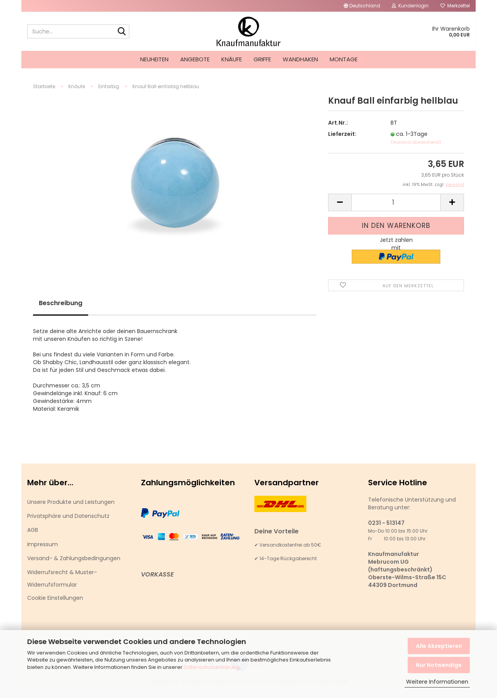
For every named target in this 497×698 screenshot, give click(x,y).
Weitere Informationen (437, 682)
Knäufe (231, 59)
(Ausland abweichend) (416, 149)
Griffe (262, 59)
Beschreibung (60, 310)
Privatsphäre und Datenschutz (68, 523)
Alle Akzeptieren (439, 646)
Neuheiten (154, 59)
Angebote (195, 59)
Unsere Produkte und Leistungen (71, 509)
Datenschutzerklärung (212, 667)
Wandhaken (300, 59)
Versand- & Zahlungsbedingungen (73, 565)
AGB (32, 537)
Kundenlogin (410, 5)
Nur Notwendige (439, 665)
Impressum (42, 551)
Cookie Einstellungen (55, 605)
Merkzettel (455, 5)
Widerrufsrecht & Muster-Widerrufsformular (62, 585)
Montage (344, 59)
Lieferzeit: (342, 141)
